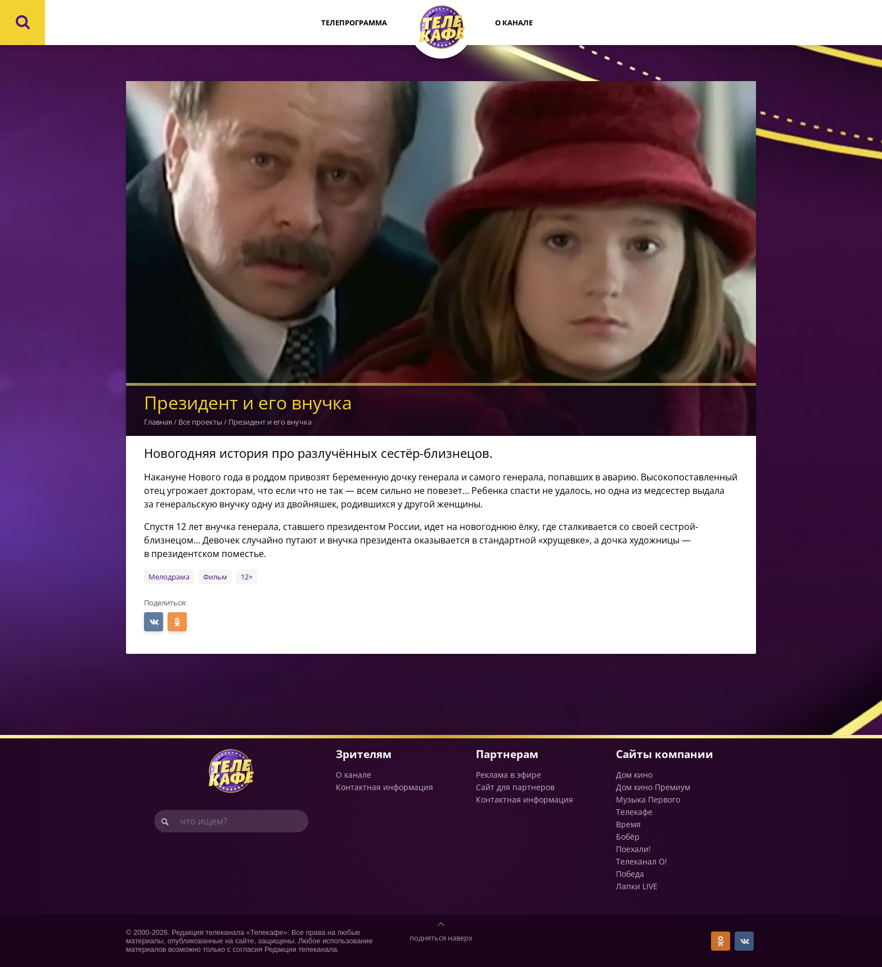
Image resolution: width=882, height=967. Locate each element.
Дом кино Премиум (653, 787)
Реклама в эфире (508, 774)
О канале (514, 22)
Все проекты (200, 422)
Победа (630, 873)
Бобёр (628, 836)
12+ (247, 577)
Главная (158, 422)
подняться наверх (441, 938)
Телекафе (634, 811)
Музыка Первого (648, 799)
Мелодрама (169, 577)
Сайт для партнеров (515, 787)
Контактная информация (384, 787)
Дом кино (634, 774)
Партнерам (507, 753)
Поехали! (633, 849)
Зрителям (364, 753)
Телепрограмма (354, 22)
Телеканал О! (641, 861)
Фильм (215, 577)
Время (628, 824)
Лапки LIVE (637, 886)
